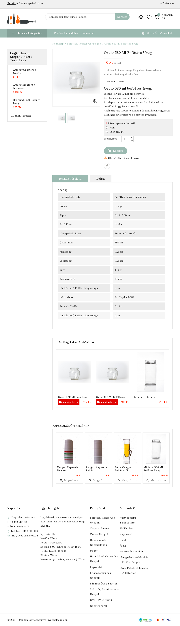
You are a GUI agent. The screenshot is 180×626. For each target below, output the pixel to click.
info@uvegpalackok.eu (24, 535)
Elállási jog (126, 528)
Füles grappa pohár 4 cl (123, 469)
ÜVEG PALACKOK (101, 600)
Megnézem (69, 480)
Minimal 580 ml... (144, 397)
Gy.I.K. (123, 540)
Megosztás (107, 166)
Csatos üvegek (99, 534)
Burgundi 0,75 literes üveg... (26, 101)
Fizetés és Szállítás (66, 33)
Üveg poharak (99, 605)
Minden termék (21, 115)
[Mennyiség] (125, 139)
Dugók (94, 550)
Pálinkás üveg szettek (103, 583)
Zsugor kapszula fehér (96, 469)
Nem (112, 127)
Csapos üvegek (99, 528)
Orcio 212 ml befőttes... (110, 397)
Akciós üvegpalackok (159, 33)
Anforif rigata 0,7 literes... (24, 86)
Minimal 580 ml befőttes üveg (153, 469)
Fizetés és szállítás (131, 551)
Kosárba (115, 151)
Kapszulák (96, 567)
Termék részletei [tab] (70, 178)
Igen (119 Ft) (117, 131)
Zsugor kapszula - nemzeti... (68, 469)
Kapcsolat (88, 33)
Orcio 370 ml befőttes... (73, 397)
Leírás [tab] (100, 178)
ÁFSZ (123, 545)
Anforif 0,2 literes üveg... (24, 71)
